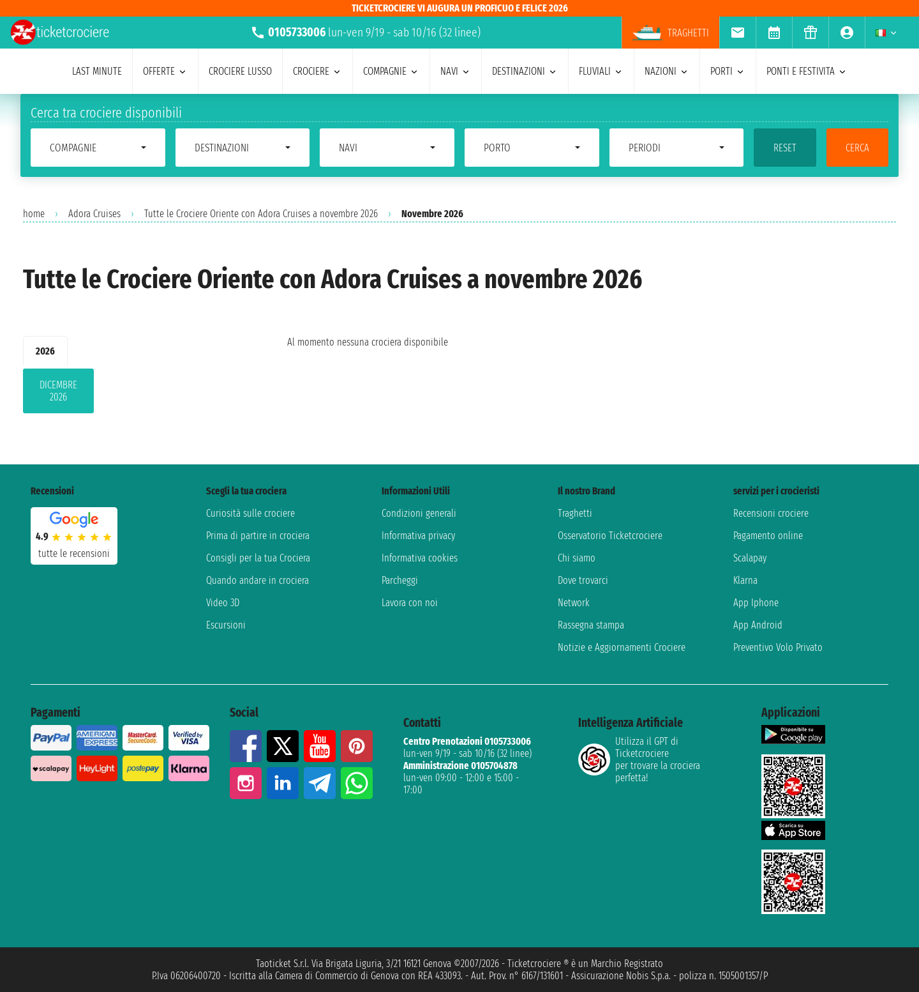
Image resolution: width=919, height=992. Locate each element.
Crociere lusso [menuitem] (240, 71)
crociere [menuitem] (317, 71)
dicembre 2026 (58, 391)
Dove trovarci (583, 580)
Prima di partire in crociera (258, 536)
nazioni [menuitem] (667, 71)
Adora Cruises (94, 214)
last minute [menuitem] (97, 71)
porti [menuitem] (727, 71)
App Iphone (756, 603)
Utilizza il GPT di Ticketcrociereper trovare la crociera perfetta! (639, 759)
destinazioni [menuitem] (525, 71)
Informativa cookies (420, 558)
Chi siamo (576, 558)
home (34, 214)
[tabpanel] (134, 393)
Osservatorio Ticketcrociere (610, 536)
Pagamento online (768, 536)
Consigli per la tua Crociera (258, 558)
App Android (757, 625)
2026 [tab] (45, 351)
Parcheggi (400, 580)
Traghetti (575, 513)
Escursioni (226, 625)
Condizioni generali (419, 513)
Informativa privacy (418, 536)
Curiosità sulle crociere (250, 513)
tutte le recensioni (74, 553)
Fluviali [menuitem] (601, 71)
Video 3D (222, 603)
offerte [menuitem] (165, 71)
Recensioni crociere (771, 513)
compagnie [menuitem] (391, 71)
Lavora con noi (410, 603)
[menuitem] (737, 33)
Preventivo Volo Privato (778, 647)
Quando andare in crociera (257, 580)
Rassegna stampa (591, 625)
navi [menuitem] (455, 71)
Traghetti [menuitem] (670, 32)
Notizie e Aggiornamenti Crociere (621, 647)
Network (574, 603)
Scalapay (749, 558)
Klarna (745, 580)
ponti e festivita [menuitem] (807, 71)
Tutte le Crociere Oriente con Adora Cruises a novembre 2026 (261, 214)
